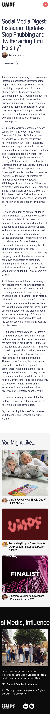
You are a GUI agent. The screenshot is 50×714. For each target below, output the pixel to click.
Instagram (31, 706)
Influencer (32, 684)
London (42, 675)
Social (10, 684)
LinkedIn (25, 706)
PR (3, 684)
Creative (20, 684)
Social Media (9, 63)
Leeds (31, 675)
